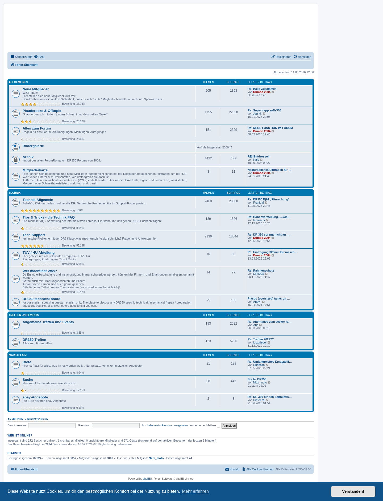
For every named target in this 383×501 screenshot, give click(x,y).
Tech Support (34, 235)
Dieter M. (259, 400)
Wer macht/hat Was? (40, 271)
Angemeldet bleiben (205, 425)
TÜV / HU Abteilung (39, 252)
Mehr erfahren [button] (195, 491)
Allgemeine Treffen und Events (48, 322)
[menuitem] (39, 57)
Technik (14, 192)
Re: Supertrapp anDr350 (264, 110)
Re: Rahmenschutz (261, 270)
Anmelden (15, 419)
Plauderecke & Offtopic (42, 111)
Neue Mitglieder (36, 89)
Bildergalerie (33, 146)
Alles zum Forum (37, 128)
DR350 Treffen (34, 340)
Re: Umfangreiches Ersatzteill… (270, 361)
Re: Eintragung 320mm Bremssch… (272, 252)
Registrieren (37, 419)
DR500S (258, 273)
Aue (256, 324)
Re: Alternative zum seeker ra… (270, 321)
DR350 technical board (41, 299)
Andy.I (257, 301)
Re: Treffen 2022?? (261, 339)
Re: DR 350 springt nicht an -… (269, 234)
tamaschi (259, 220)
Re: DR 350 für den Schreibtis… (270, 396)
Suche (28, 380)
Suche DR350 (257, 379)
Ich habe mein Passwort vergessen (165, 425)
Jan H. (257, 113)
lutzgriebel (260, 342)
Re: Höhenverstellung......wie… (269, 217)
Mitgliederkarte (35, 170)
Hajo (256, 159)
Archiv (28, 157)
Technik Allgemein (38, 200)
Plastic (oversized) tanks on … (269, 298)
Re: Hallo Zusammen (262, 88)
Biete (27, 362)
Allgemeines (18, 82)
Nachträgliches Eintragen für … (269, 169)
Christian (259, 364)
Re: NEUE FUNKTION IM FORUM (270, 128)
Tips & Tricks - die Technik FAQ (49, 217)
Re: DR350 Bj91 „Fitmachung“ (269, 199)
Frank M (258, 202)
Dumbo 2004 (261, 92)
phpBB (147, 478)
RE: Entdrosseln (259, 156)
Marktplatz (18, 355)
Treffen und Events (24, 315)
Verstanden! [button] (353, 491)
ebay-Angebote (35, 397)
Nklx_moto (260, 382)
